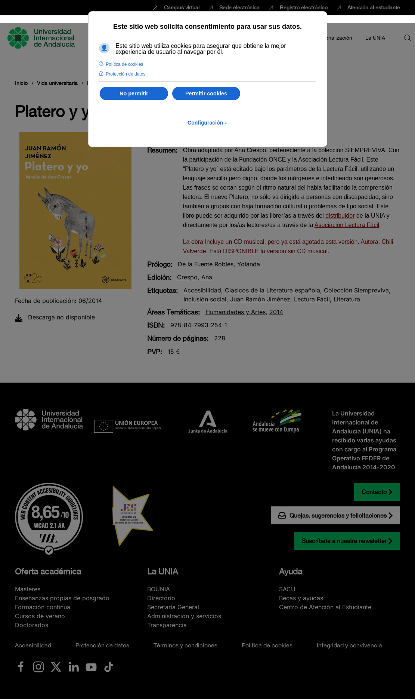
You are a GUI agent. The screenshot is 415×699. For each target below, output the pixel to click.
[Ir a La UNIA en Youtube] (91, 666)
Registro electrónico (297, 8)
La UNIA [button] (375, 38)
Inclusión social (204, 299)
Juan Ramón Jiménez (260, 299)
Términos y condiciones (185, 645)
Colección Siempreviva (356, 290)
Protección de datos (102, 645)
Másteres (27, 589)
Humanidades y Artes (235, 312)
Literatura (347, 299)
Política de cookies (267, 645)
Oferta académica (48, 571)
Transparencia (167, 625)
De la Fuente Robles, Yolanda (219, 264)
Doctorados (31, 625)
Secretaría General (173, 607)
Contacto (374, 491)
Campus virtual (175, 8)
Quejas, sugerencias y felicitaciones (332, 515)
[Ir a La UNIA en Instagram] (38, 666)
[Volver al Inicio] (42, 38)
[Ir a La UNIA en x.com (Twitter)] (56, 666)
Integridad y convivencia (349, 645)
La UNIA (162, 571)
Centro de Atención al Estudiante (325, 607)
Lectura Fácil (312, 299)
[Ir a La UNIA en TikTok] (109, 666)
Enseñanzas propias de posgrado (62, 598)
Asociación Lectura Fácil (347, 225)
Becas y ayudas (301, 598)
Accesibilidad (202, 290)
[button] (407, 38)
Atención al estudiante (367, 8)
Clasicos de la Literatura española (272, 290)
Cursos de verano (40, 616)
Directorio (161, 598)
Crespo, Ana (194, 277)
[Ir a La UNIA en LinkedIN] (74, 666)
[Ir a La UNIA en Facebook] (21, 666)
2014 (276, 312)
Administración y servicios (184, 616)
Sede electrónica (233, 8)
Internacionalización (328, 38)
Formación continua (42, 607)
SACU (287, 589)
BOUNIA (158, 589)
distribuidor (339, 215)
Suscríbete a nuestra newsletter (344, 540)
